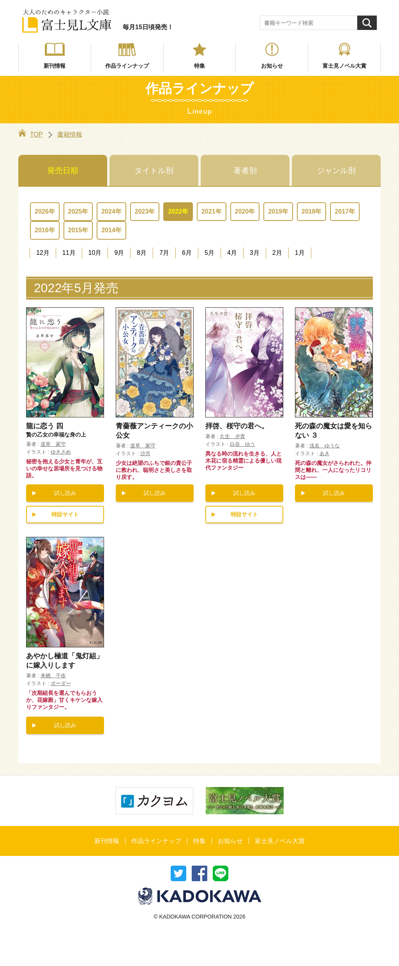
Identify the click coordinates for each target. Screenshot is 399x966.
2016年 (45, 230)
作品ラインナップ (127, 66)
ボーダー (61, 683)
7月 (164, 252)
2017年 (345, 211)
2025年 (78, 211)
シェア (199, 873)
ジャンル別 (336, 170)
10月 (95, 252)
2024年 (111, 211)
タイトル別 (153, 170)
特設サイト (65, 514)
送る (220, 873)
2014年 (111, 230)
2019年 (278, 211)
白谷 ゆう (242, 444)
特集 (199, 66)
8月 (142, 252)
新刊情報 (54, 66)
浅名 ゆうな (324, 446)
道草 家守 (53, 444)
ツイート (178, 873)
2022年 (178, 211)
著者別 (245, 170)
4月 (232, 252)
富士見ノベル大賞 (344, 66)
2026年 (45, 211)
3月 (255, 252)
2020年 (245, 211)
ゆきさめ (61, 452)
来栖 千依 (53, 675)
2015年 (78, 230)
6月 (187, 252)
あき (325, 453)
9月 (119, 252)
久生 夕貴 (232, 436)
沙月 (145, 453)
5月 (209, 252)
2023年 (145, 211)
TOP (30, 134)
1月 (300, 252)
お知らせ (272, 66)
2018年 (312, 211)
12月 (42, 252)
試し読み (65, 493)
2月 (277, 252)
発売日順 (62, 170)
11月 (69, 252)
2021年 (211, 211)
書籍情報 (69, 134)
